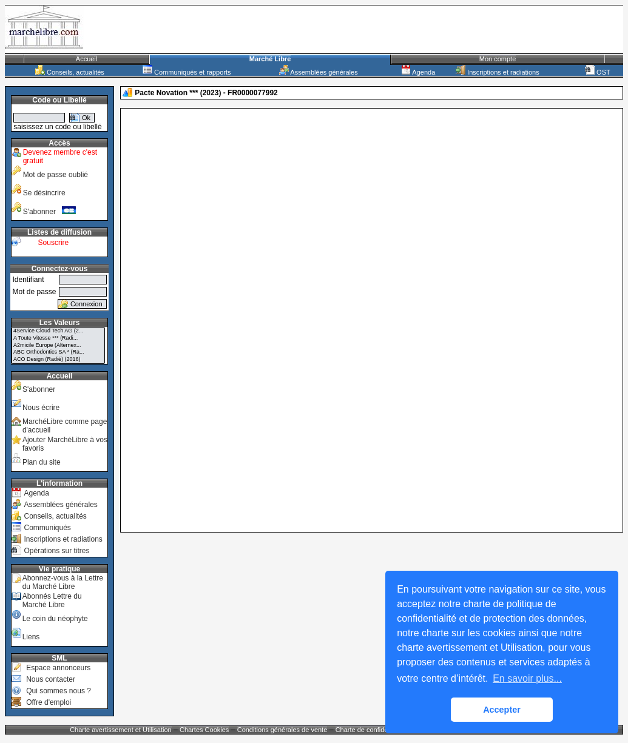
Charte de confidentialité (372, 729)
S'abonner (49, 211)
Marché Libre (270, 58)
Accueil (86, 58)
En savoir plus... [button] (527, 678)
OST (597, 72)
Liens (31, 637)
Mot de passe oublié (55, 174)
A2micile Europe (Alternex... (58, 345)
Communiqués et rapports (187, 72)
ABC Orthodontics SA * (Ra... (58, 352)
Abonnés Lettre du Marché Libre (52, 600)
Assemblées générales (318, 72)
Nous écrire (40, 407)
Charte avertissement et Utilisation (121, 729)
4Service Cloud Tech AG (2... (58, 331)
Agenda (418, 72)
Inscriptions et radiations (497, 72)
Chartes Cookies (204, 729)
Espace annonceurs (58, 668)
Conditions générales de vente (282, 729)
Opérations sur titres (56, 550)
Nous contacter (50, 679)
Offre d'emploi (48, 702)
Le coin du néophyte (55, 618)
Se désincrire (44, 193)
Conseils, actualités (69, 72)
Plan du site (41, 462)
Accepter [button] (502, 709)
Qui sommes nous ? (58, 691)
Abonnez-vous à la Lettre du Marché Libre (62, 582)
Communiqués (47, 527)
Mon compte (497, 58)
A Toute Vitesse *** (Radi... (58, 338)
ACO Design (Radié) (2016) (58, 359)
